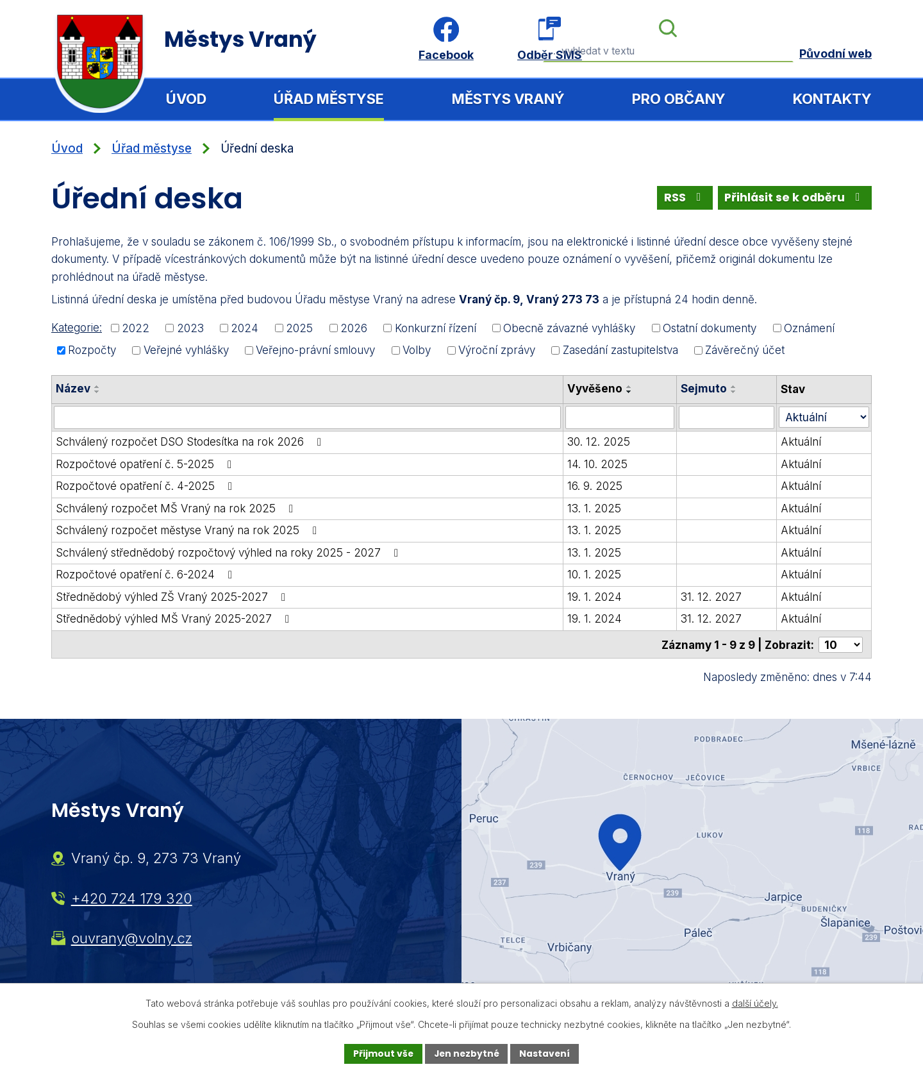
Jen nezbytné (466, 1053)
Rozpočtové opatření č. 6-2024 (146, 574)
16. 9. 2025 (594, 486)
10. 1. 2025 (594, 574)
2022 (135, 327)
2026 (353, 327)
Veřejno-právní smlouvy (315, 350)
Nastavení (546, 1053)
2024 (244, 327)
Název (73, 388)
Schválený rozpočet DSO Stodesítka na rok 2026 (191, 441)
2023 (190, 327)
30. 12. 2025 (598, 441)
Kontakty (832, 98)
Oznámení (809, 327)
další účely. (755, 1003)
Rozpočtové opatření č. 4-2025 (146, 486)
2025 (299, 327)
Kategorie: (76, 327)
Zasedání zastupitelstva (620, 350)
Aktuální (801, 441)
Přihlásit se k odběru (794, 198)
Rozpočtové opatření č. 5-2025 (146, 463)
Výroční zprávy (496, 350)
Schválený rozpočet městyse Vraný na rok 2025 (189, 530)
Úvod (186, 98)
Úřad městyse (329, 98)
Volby (417, 350)
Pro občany (679, 98)
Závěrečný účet (745, 350)
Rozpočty (92, 350)
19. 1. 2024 (594, 596)
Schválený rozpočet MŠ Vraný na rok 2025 (177, 507)
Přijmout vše (381, 1053)
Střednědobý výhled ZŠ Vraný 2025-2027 (173, 596)
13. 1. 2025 (594, 507)
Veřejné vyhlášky (186, 350)
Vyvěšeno (594, 388)
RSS (684, 198)
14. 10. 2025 (597, 463)
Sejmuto (704, 388)
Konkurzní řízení (435, 327)
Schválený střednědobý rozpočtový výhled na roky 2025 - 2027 (229, 552)
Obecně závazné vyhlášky (569, 327)
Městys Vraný (508, 98)
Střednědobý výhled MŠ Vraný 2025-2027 (175, 618)
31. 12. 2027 (711, 596)
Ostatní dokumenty (709, 327)
